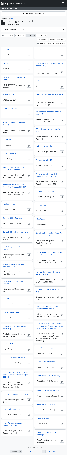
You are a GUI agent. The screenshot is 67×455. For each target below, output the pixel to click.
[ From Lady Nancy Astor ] (45, 404)
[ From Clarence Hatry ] (44, 348)
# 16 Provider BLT (9, 94)
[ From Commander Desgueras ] (14, 357)
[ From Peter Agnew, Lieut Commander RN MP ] (12, 424)
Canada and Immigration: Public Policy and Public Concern (50, 234)
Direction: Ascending (57, 39)
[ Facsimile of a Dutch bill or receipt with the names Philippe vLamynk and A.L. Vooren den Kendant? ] (50, 326)
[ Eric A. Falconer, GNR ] (11, 312)
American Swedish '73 (44, 160)
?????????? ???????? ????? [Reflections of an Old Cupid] (49, 64)
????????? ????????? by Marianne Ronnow (14, 78)
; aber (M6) (7, 140)
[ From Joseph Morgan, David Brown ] (16, 394)
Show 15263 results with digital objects (51, 44)
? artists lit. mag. (42, 205)
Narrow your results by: (33, 13)
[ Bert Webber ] (41, 219)
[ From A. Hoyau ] (9, 343)
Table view (41, 35)
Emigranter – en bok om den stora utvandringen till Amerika (48, 307)
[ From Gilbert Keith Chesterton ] (48, 376)
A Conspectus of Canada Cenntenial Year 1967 (49, 113)
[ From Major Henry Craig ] (12, 409)
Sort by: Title (42, 39)
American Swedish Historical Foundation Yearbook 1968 (46, 175)
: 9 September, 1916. (10, 108)
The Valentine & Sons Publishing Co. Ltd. (14, 265)
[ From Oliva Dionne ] (43, 418)
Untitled (6, 49)
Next (54, 452)
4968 (48, 452)
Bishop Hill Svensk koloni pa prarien (16, 232)
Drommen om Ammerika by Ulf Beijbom (47, 290)
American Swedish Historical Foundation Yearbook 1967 (13, 168)
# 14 (37, 81)
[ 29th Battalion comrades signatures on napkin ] (49, 95)
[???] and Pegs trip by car (45, 191)
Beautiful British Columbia (12, 218)
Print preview (7, 35)
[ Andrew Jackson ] (9, 204)
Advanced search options (14, 29)
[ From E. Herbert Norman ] (46, 362)
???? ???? (6, 63)
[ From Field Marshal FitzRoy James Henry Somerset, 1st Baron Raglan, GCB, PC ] (15, 374)
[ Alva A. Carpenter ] (10, 153)
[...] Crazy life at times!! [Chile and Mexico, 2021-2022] (48, 273)
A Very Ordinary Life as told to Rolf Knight (48, 130)
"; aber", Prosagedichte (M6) (46, 146)
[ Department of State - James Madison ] (13, 282)
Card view (31, 35)
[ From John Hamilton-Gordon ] (47, 390)
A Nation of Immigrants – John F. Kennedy (14, 123)
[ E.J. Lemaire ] (8, 298)
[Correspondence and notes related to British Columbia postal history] (50, 253)
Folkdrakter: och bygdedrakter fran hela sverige (15, 327)
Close (13, 19)
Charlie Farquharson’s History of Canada (15, 248)
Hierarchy (19, 35)
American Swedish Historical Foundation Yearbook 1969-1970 (15, 186)
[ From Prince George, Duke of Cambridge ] (47, 433)
